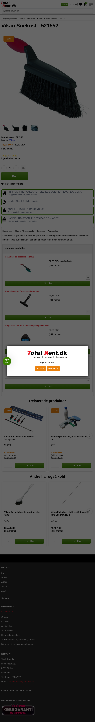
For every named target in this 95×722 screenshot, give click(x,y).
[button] (7, 361)
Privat (40, 368)
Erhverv (53, 368)
